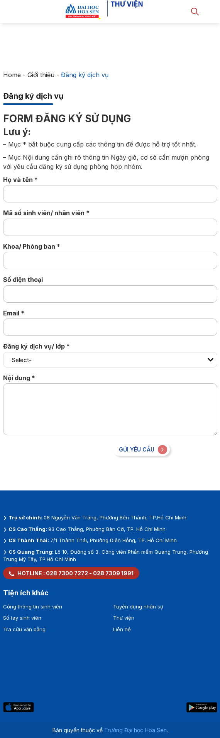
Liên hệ (122, 629)
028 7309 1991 (113, 573)
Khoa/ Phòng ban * (31, 246)
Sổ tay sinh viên (22, 618)
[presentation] (61, 458)
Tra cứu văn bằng (24, 629)
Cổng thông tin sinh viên (32, 606)
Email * (13, 313)
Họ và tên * (20, 180)
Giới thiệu (40, 75)
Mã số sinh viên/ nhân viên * (46, 213)
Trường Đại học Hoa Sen (135, 730)
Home (12, 75)
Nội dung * (19, 378)
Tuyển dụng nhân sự (138, 606)
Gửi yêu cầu (143, 449)
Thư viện (123, 618)
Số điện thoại (23, 279)
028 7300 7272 (67, 573)
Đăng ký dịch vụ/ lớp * (36, 346)
